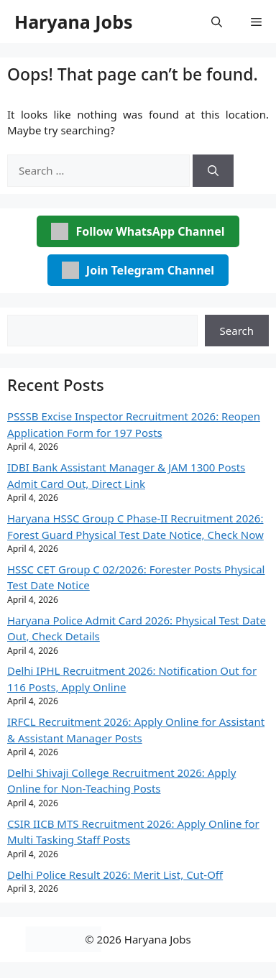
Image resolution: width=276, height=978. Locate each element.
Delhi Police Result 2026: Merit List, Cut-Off (115, 874)
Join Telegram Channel (138, 270)
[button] (216, 21)
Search (237, 330)
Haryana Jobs (73, 21)
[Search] (213, 170)
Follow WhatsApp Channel (137, 231)
